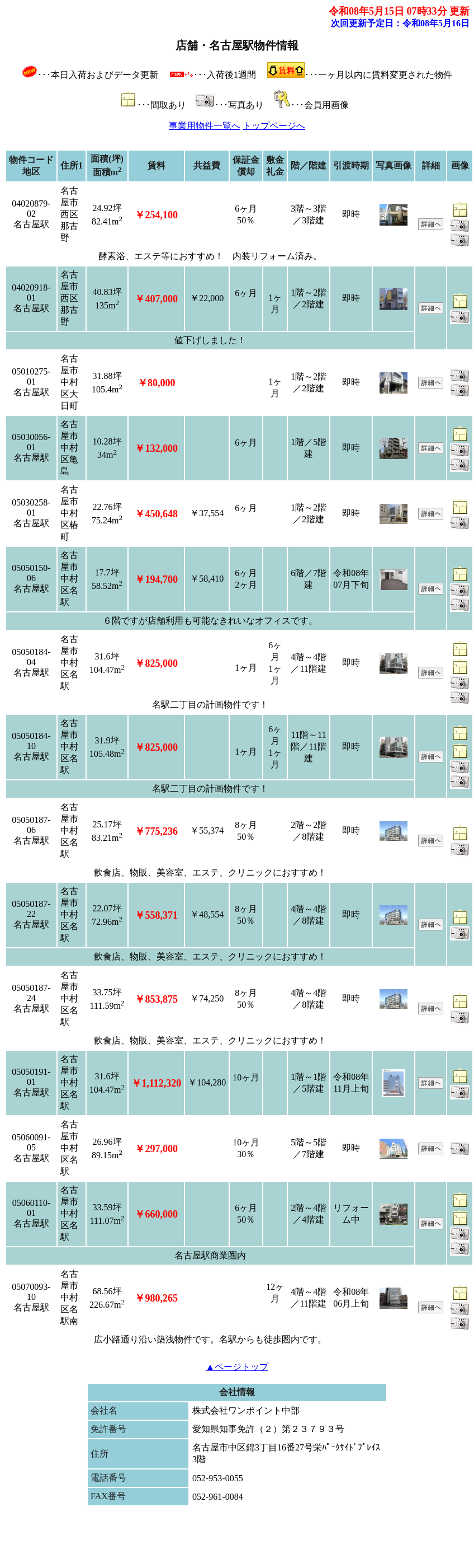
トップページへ (274, 125)
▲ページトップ (237, 1367)
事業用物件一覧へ (204, 125)
